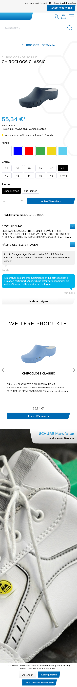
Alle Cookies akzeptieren (39, 682)
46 (51, 176)
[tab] (38, 231)
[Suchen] (71, 27)
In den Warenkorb (51, 201)
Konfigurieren (49, 674)
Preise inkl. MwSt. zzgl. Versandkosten (24, 129)
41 (62, 168)
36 (6, 168)
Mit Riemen (30, 191)
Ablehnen (27, 674)
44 (29, 176)
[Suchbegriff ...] (34, 27)
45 (40, 176)
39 (40, 168)
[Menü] (72, 16)
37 (17, 168)
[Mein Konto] (56, 17)
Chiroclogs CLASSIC (38, 373)
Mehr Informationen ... (47, 668)
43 (17, 176)
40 (51, 168)
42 (6, 176)
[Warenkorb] (63, 17)
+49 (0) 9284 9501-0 (61, 8)
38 (29, 168)
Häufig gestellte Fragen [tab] (38, 273)
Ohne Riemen (11, 191)
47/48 (63, 176)
